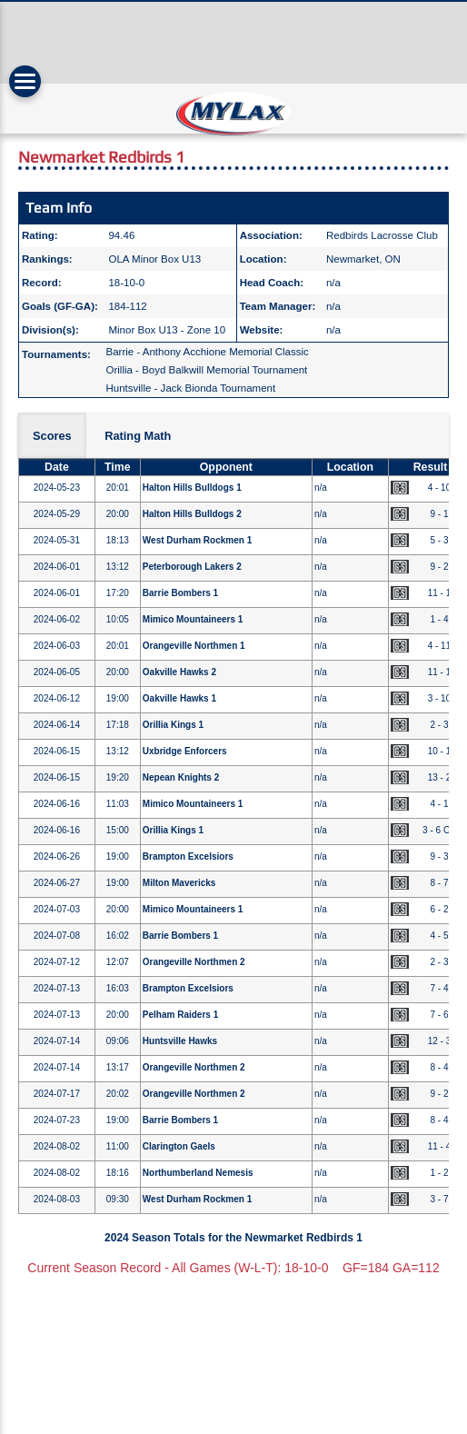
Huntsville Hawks (180, 1041)
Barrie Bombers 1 (180, 593)
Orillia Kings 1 (173, 725)
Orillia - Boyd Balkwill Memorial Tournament (206, 369)
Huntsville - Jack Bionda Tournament (190, 388)
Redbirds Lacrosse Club (382, 235)
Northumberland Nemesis (198, 1173)
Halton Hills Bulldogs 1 (192, 488)
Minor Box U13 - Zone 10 (166, 329)
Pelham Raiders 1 (180, 1015)
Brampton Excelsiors (188, 856)
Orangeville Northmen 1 (194, 646)
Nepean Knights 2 (181, 777)
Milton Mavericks (179, 883)
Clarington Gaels (179, 1146)
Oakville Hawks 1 (179, 698)
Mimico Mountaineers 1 (193, 619)
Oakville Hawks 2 (179, 672)
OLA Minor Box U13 (154, 259)
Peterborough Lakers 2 (192, 567)
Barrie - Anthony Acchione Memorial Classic (206, 351)
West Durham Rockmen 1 (197, 540)
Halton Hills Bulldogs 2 (192, 514)
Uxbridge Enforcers (185, 751)
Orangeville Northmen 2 (194, 962)
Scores (52, 436)
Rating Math (137, 436)
